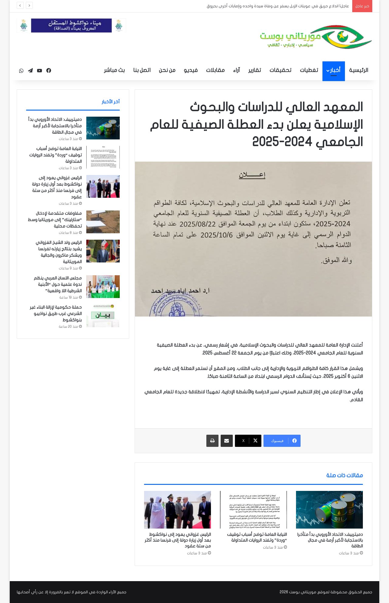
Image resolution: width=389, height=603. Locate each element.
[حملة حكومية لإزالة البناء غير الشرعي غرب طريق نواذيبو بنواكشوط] (103, 315)
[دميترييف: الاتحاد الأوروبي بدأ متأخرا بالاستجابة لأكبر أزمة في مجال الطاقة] (329, 510)
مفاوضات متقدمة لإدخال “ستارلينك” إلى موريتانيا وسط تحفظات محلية (55, 219)
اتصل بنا (141, 70)
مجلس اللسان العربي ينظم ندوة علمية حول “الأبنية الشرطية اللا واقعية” (58, 284)
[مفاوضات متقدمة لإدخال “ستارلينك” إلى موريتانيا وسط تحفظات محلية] (103, 222)
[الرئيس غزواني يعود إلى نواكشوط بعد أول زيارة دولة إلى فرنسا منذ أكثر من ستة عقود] (177, 510)
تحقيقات (280, 70)
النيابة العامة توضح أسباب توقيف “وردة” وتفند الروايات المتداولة (55, 155)
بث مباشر (114, 70)
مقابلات (215, 70)
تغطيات (309, 70)
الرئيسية (358, 70)
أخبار (335, 70)
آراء (236, 70)
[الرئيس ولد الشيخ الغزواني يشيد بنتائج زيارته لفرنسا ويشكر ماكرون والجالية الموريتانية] (103, 251)
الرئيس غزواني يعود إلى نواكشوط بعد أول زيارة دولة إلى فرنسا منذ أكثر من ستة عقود (178, 540)
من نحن (167, 70)
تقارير (254, 70)
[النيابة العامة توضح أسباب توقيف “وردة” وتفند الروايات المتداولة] (253, 510)
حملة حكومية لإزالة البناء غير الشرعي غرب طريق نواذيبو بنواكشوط (56, 313)
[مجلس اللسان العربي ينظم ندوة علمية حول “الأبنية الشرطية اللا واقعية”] (103, 286)
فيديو (191, 70)
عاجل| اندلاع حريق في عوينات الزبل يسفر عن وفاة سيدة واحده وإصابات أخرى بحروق (278, 6)
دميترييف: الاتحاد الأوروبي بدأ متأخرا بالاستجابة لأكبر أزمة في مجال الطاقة (330, 540)
